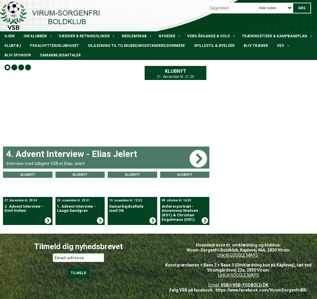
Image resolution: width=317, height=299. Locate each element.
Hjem (9, 36)
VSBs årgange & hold (210, 36)
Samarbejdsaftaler (60, 55)
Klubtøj (12, 46)
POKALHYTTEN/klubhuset (54, 46)
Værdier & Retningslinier (86, 36)
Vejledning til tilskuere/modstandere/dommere (136, 46)
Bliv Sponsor (17, 55)
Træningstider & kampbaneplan (276, 36)
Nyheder (168, 36)
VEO (282, 46)
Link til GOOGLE (231, 255)
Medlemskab (136, 36)
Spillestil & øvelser (214, 46)
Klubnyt (175, 71)
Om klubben (37, 36)
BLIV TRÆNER (256, 46)
